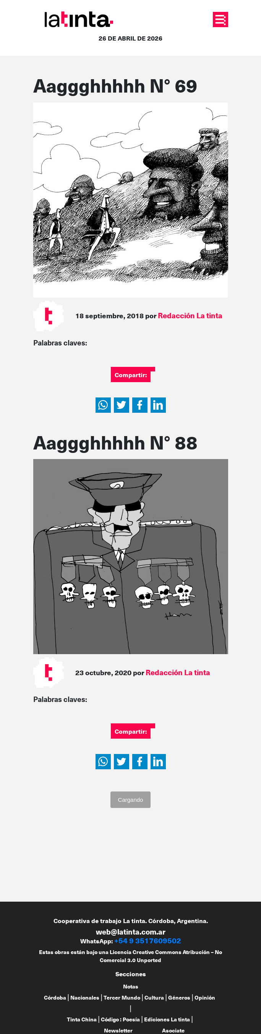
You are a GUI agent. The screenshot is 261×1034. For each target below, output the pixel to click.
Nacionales (84, 997)
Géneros (179, 997)
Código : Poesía (120, 1019)
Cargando (130, 799)
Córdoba (55, 997)
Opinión (205, 997)
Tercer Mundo (122, 997)
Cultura (154, 997)
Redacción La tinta (190, 315)
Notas (130, 986)
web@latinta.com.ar (130, 931)
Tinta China (82, 1019)
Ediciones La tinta (167, 1019)
